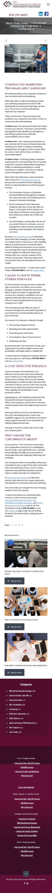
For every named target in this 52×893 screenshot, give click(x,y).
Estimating (13, 709)
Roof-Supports (14, 727)
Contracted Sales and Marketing (27, 771)
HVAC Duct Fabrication (17, 713)
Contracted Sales (15, 700)
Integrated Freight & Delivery (27, 831)
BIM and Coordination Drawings (20, 690)
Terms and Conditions (26, 787)
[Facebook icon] (25, 883)
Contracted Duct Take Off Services (27, 763)
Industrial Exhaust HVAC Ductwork (21, 722)
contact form (38, 270)
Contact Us (12, 510)
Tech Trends (13, 732)
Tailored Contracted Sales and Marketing (26, 665)
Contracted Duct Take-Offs (19, 695)
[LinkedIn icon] (27, 883)
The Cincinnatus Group (30, 179)
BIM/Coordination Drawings (27, 823)
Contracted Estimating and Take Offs (20, 500)
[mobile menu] (48, 4)
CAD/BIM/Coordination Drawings (18, 503)
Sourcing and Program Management (27, 827)
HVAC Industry (14, 718)
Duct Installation (15, 704)
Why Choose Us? (27, 775)
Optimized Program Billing (27, 835)
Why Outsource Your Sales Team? (21, 620)
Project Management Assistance (24, 504)
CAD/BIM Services (27, 767)
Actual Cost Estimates (27, 818)
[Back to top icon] (26, 874)
